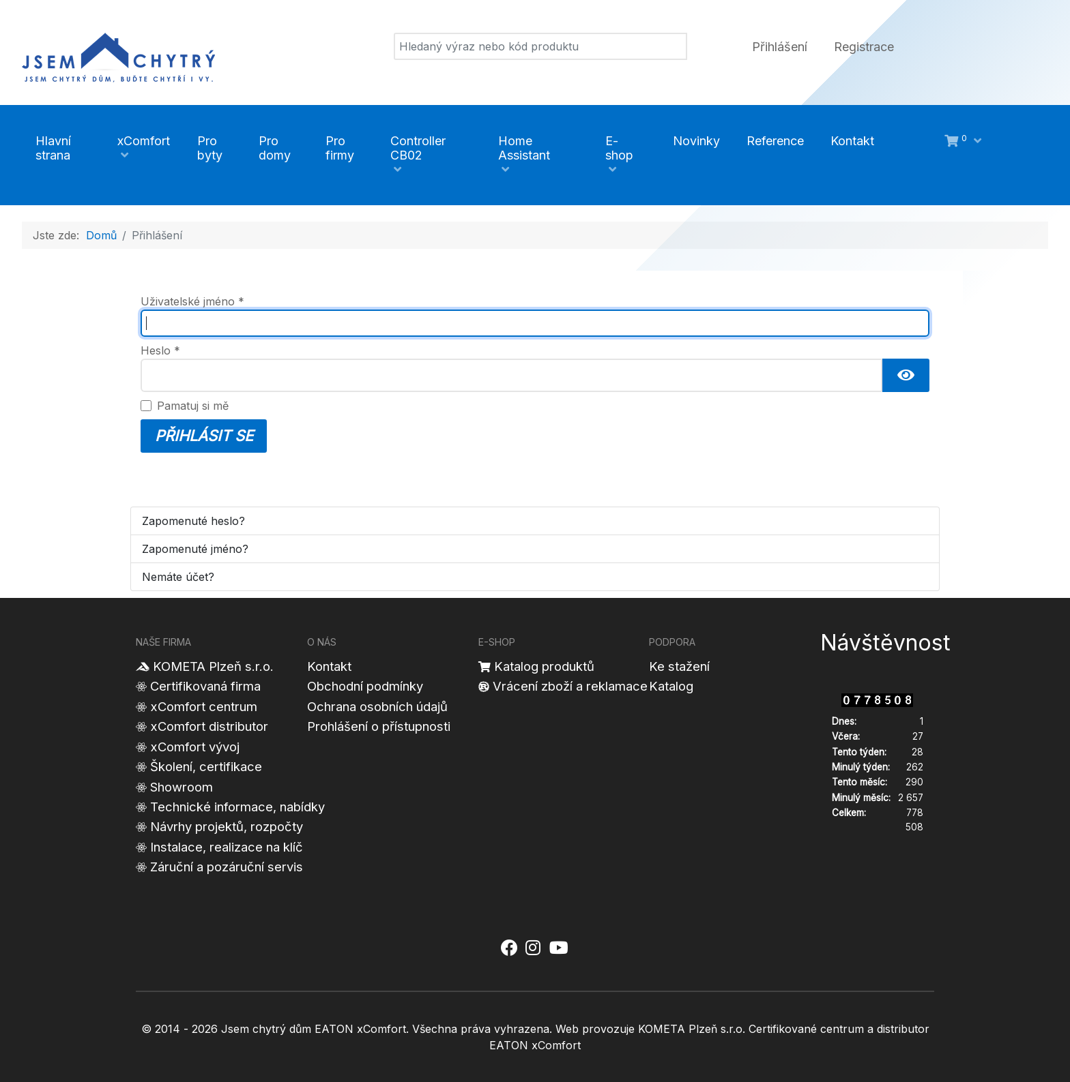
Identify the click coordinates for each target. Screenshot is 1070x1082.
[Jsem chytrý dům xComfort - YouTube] (558, 948)
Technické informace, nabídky (237, 806)
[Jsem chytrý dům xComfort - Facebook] (508, 948)
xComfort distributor (209, 726)
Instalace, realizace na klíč (226, 846)
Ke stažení (679, 666)
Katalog (671, 685)
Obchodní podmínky (365, 685)
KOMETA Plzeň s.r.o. (213, 666)
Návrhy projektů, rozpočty (226, 826)
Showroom (181, 786)
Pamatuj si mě (193, 405)
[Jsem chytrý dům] (118, 56)
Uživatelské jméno (192, 301)
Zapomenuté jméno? (195, 549)
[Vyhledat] (540, 46)
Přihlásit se (204, 436)
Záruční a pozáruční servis (226, 866)
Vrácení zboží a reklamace (570, 685)
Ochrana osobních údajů (377, 706)
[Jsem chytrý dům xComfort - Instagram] (533, 948)
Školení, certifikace (206, 766)
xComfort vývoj (195, 746)
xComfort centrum (203, 706)
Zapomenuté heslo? (193, 521)
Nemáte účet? (178, 577)
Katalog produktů (544, 666)
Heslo (160, 350)
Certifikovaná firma (205, 685)
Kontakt (329, 666)
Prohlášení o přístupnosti (378, 726)
